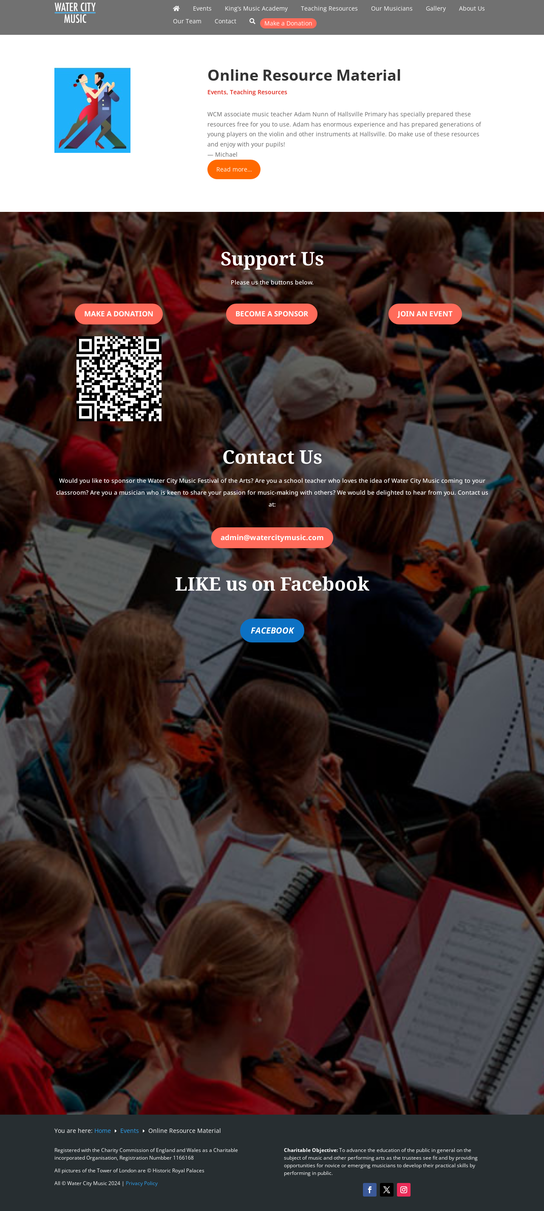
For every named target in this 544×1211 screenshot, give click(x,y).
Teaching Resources (329, 9)
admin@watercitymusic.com (272, 537)
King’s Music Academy (256, 9)
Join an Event (425, 313)
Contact (225, 21)
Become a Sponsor (271, 313)
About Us (472, 9)
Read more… (234, 169)
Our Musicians (392, 9)
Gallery (436, 9)
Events (202, 9)
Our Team (187, 21)
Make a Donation (288, 23)
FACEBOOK (272, 630)
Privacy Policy (142, 1183)
